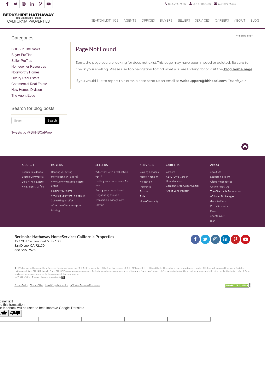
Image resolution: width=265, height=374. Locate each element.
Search (52, 120)
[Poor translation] (15, 313)
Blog (255, 20)
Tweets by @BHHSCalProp (31, 132)
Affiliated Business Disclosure (85, 285)
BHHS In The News (25, 49)
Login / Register (200, 3)
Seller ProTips (21, 60)
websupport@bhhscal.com (203, 81)
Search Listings (104, 20)
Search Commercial (33, 176)
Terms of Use (36, 285)
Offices (148, 20)
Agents (130, 20)
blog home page (237, 69)
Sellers (183, 20)
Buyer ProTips (21, 55)
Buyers (166, 20)
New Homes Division (26, 89)
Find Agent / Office (33, 186)
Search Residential (32, 171)
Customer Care (225, 3)
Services (202, 20)
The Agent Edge (23, 95)
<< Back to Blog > (244, 36)
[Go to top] (244, 147)
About (239, 20)
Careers (222, 20)
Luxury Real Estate (25, 78)
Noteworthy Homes (25, 72)
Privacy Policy (21, 285)
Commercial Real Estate (29, 84)
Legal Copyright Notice (56, 285)
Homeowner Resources (28, 66)
